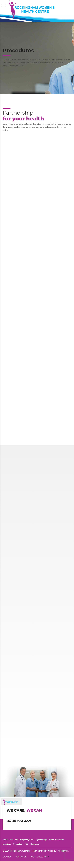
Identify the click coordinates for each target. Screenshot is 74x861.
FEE (26, 844)
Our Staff (14, 840)
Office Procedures (56, 840)
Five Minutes (62, 851)
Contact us (17, 844)
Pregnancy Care (26, 840)
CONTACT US (20, 857)
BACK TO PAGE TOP (39, 857)
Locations (7, 844)
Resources (35, 844)
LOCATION (7, 857)
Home (5, 840)
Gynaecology (41, 840)
